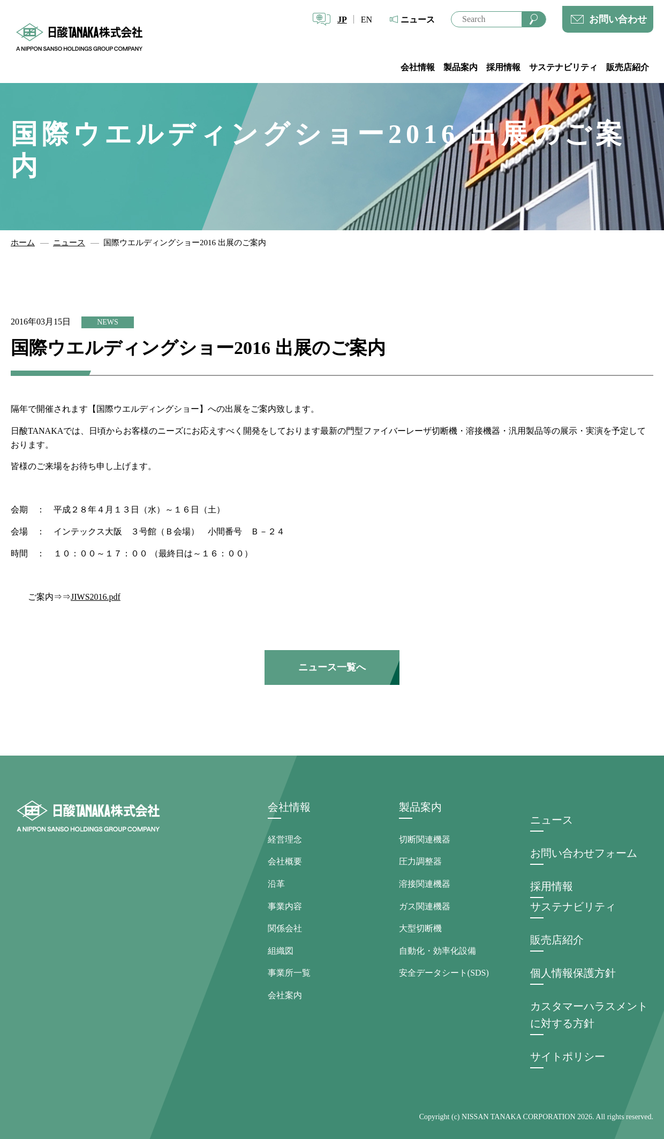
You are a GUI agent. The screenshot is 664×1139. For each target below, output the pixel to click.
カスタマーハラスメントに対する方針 (589, 1014)
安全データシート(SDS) (444, 972)
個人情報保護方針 (573, 973)
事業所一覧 (289, 972)
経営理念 (285, 839)
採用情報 (503, 67)
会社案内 (285, 995)
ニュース (418, 19)
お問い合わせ (618, 19)
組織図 (280, 950)
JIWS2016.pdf (95, 596)
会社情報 (418, 67)
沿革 (276, 883)
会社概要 (285, 861)
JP (342, 19)
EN (366, 19)
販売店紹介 (627, 67)
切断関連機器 (424, 839)
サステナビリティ (563, 67)
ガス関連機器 (424, 906)
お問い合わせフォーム (583, 853)
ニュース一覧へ (332, 667)
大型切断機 (420, 928)
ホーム (23, 242)
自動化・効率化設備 (437, 950)
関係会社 (285, 928)
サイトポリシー (567, 1056)
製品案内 (460, 67)
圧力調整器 (420, 861)
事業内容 (285, 906)
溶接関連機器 (424, 883)
